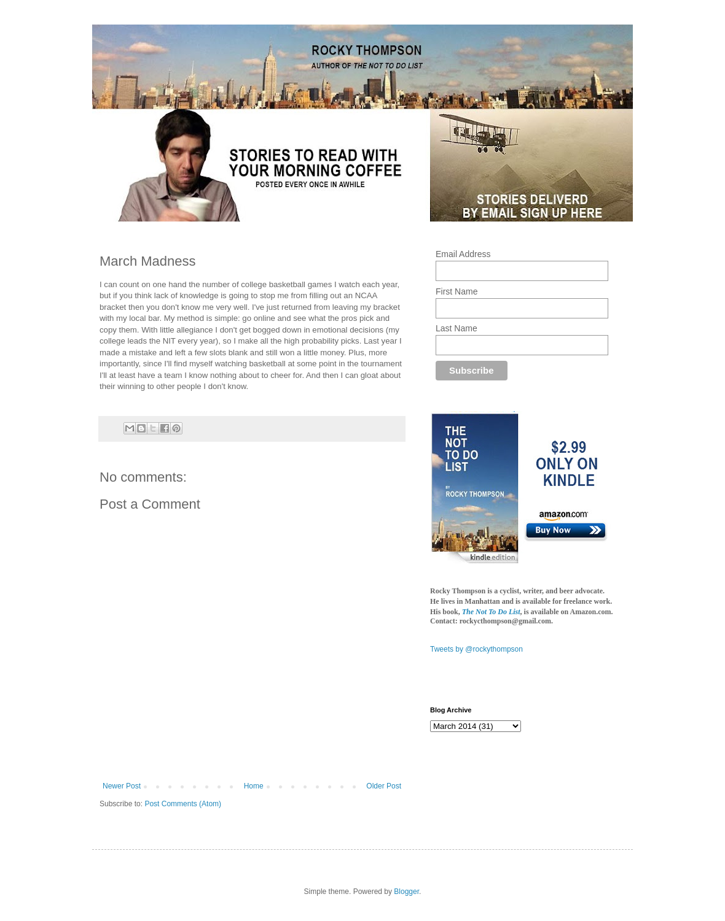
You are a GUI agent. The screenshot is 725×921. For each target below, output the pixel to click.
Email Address (463, 254)
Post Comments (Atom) (182, 804)
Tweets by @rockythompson (476, 649)
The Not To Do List (491, 611)
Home (254, 786)
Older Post (383, 786)
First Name (456, 291)
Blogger (406, 891)
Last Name (456, 328)
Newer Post (122, 786)
